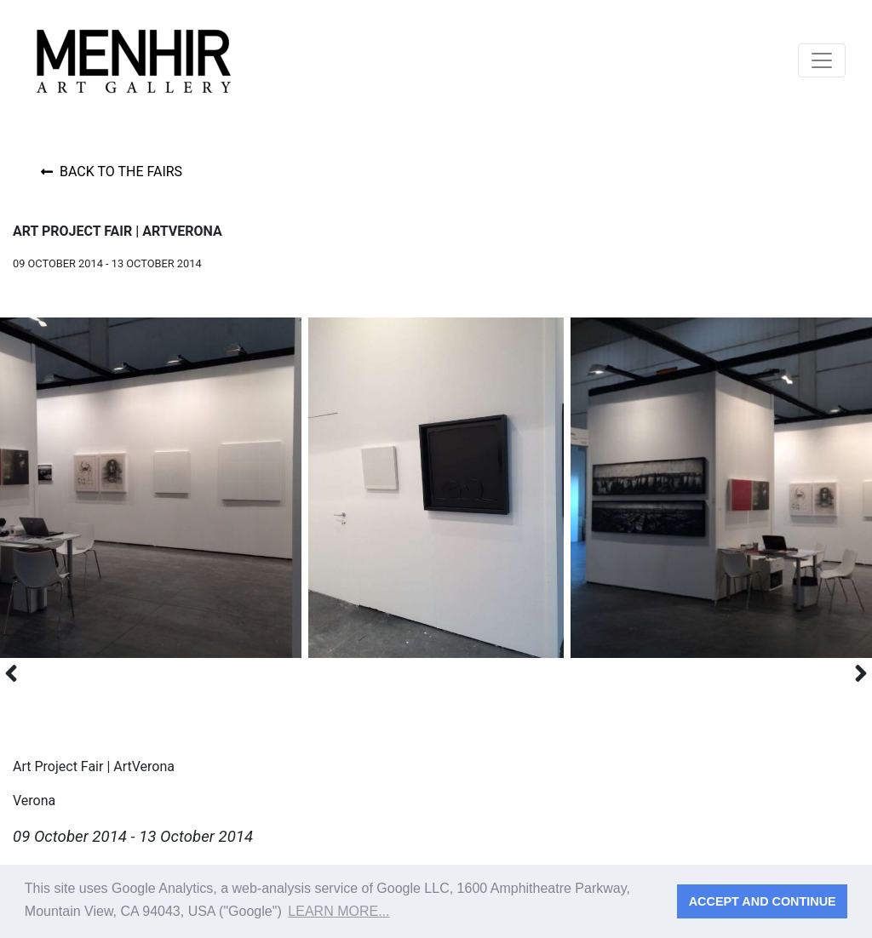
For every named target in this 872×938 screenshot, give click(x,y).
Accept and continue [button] (762, 901)
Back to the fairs (111, 171)
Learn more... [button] (338, 911)
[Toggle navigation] (822, 60)
